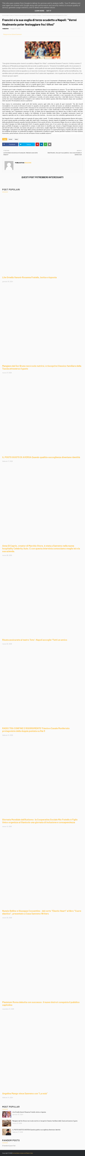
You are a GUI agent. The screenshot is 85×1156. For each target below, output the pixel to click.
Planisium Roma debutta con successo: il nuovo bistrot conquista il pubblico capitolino (41, 1003)
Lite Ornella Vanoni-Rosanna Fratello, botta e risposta (29, 277)
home (10, 139)
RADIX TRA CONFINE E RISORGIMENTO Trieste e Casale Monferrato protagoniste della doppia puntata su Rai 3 (36, 729)
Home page (5, 15)
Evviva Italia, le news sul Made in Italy (22, 1153)
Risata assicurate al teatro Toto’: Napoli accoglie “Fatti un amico (34, 639)
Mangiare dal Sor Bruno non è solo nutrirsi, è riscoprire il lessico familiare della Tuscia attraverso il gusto (41, 367)
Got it (48, 11)
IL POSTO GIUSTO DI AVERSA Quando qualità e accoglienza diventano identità (41, 457)
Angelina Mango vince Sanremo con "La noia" (25, 1093)
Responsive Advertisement (12, 34)
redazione (5, 28)
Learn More (39, 11)
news (11, 15)
